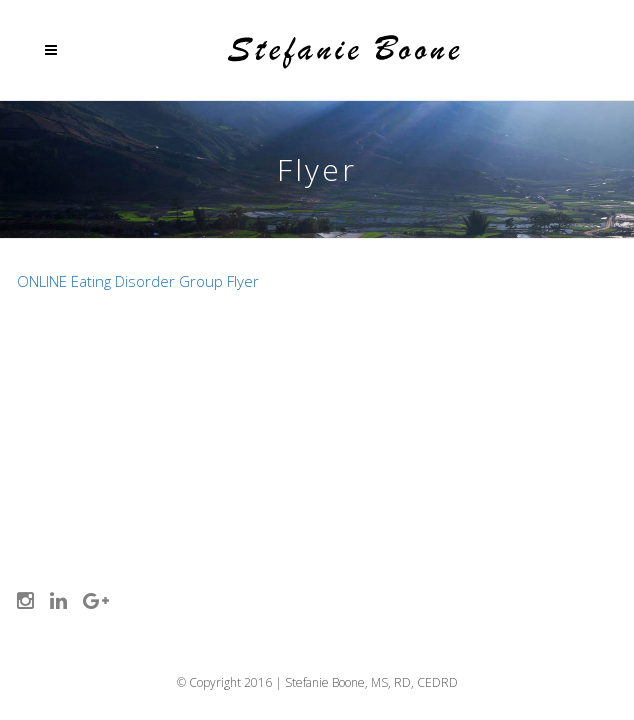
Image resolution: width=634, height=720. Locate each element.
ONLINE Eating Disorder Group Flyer (138, 281)
